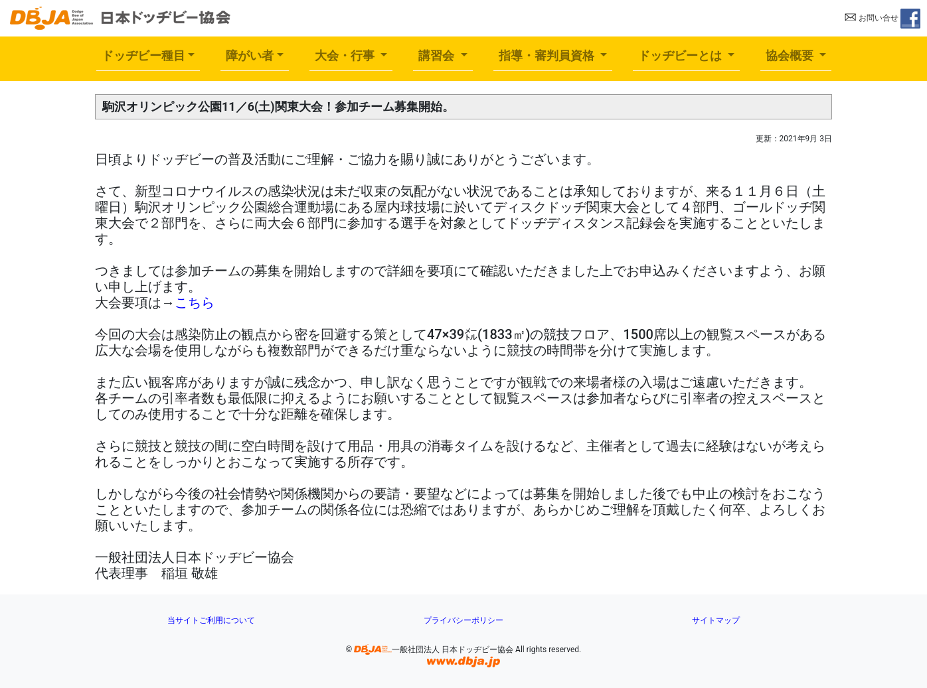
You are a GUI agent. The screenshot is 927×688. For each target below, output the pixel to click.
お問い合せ (871, 18)
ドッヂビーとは (681, 55)
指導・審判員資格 (548, 55)
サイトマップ (716, 620)
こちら (194, 302)
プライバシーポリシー (463, 620)
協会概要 (791, 55)
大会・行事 (346, 55)
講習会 (438, 55)
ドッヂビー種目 (143, 55)
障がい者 (250, 55)
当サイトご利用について (211, 620)
